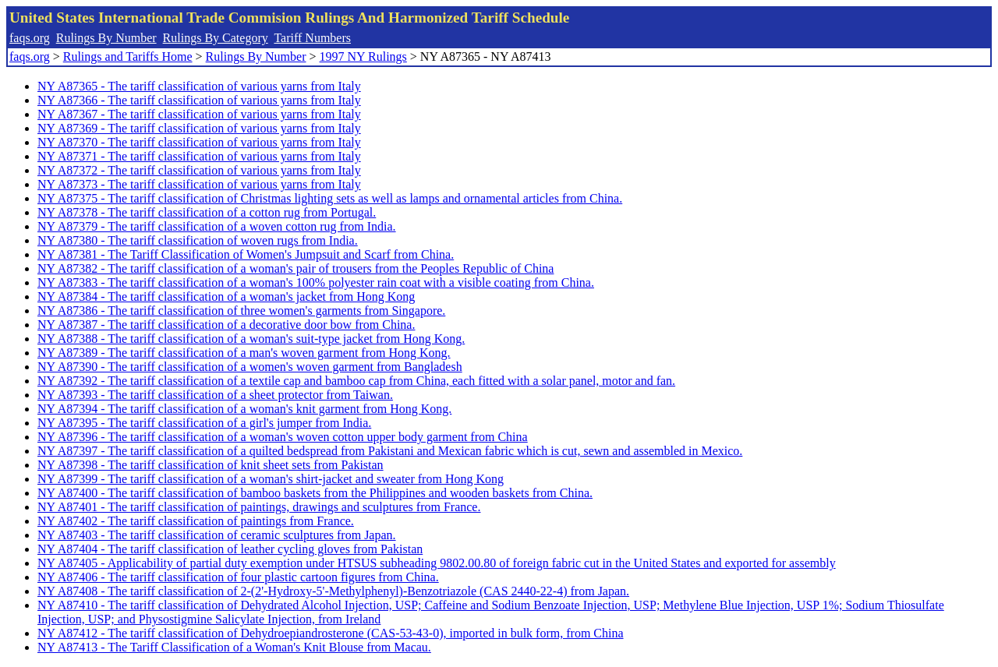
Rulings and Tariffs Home (128, 56)
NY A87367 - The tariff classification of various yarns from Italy (199, 114)
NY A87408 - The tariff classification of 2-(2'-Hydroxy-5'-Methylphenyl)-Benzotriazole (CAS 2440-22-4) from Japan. (333, 591)
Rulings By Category (215, 37)
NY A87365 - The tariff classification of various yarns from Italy (199, 86)
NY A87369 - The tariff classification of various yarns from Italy (199, 128)
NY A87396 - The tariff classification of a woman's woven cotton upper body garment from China (282, 436)
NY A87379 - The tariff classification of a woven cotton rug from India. (216, 226)
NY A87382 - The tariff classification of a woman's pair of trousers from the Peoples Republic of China (295, 268)
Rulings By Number (106, 37)
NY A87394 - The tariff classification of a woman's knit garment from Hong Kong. (244, 408)
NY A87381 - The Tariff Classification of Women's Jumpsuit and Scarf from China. (245, 254)
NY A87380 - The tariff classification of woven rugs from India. (197, 240)
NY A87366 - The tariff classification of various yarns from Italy (199, 100)
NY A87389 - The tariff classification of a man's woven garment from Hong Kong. (244, 352)
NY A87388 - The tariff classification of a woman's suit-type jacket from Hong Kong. (251, 338)
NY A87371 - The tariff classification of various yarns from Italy (199, 156)
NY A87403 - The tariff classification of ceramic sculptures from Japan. (216, 535)
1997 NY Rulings (363, 56)
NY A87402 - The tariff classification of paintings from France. (195, 521)
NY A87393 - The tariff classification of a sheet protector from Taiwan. (215, 394)
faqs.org (29, 37)
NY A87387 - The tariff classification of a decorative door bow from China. (226, 324)
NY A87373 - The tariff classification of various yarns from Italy (199, 184)
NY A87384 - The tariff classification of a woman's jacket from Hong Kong (226, 296)
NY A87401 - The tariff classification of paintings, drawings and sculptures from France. (258, 506)
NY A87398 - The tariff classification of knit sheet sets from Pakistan (210, 464)
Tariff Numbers (312, 37)
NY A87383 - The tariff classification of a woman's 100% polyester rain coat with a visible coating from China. (315, 282)
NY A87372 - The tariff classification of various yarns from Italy (199, 170)
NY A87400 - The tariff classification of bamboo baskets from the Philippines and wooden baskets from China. (315, 492)
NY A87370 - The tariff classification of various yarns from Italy (199, 142)
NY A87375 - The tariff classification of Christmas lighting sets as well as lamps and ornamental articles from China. (329, 198)
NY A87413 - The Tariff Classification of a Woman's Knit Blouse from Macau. (234, 647)
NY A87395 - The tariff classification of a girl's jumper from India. (204, 422)
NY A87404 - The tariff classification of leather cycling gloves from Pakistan (230, 549)
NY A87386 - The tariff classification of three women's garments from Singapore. (241, 310)
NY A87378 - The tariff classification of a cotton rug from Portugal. (206, 212)
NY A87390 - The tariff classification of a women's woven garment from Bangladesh (249, 366)
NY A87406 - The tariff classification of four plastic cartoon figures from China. (238, 577)
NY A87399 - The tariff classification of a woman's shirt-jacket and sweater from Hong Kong (270, 478)
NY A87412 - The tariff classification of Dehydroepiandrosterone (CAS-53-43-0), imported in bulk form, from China (330, 633)
